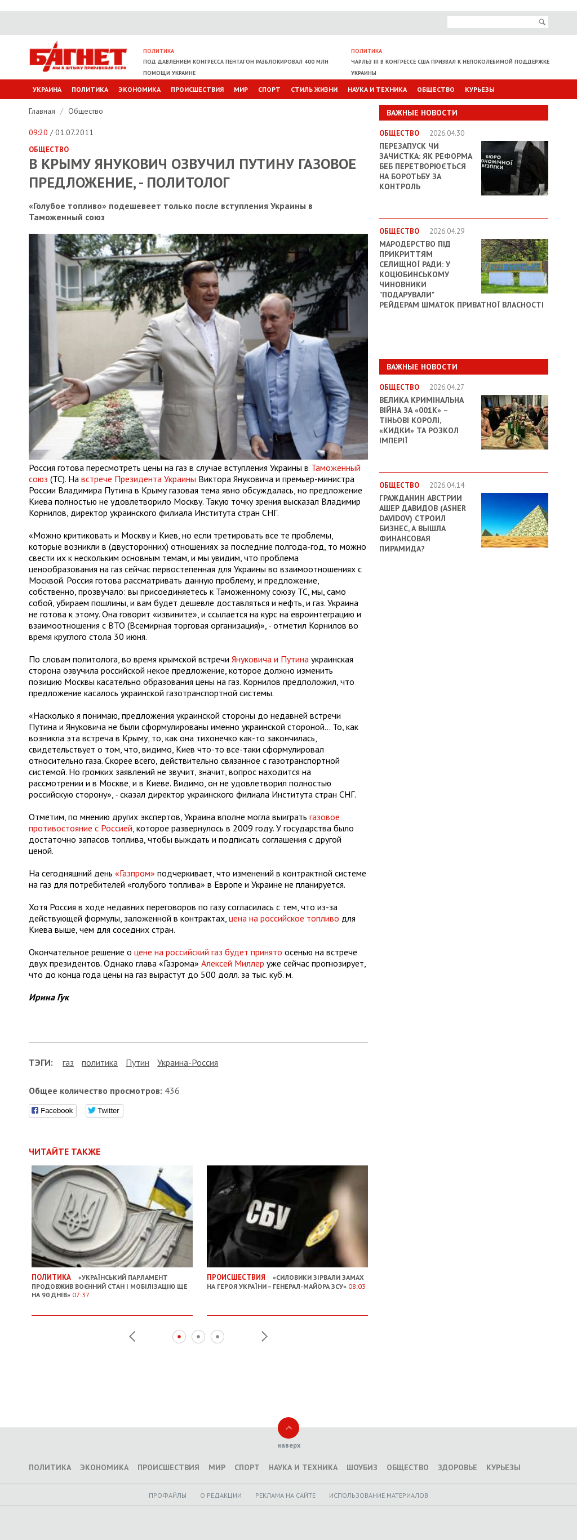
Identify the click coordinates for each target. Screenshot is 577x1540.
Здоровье (457, 1467)
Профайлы (168, 1495)
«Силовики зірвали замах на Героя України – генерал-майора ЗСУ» (287, 1278)
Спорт (269, 89)
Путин (137, 1062)
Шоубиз (362, 1467)
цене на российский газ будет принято (208, 952)
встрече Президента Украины (138, 478)
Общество (436, 89)
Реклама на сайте (285, 1495)
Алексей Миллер (232, 963)
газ (68, 1062)
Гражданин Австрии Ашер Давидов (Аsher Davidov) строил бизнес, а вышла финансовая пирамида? (422, 523)
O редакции (221, 1495)
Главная (43, 111)
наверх (288, 1445)
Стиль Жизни (314, 89)
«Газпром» (135, 873)
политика (100, 1062)
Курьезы (480, 89)
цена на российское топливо (284, 918)
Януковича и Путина (270, 659)
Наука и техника (377, 89)
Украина (47, 89)
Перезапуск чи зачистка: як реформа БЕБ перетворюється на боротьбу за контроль (425, 166)
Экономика (139, 89)
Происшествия (197, 89)
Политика (90, 89)
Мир (241, 89)
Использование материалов (378, 1495)
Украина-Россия (187, 1062)
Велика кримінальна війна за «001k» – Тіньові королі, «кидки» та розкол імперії (421, 420)
